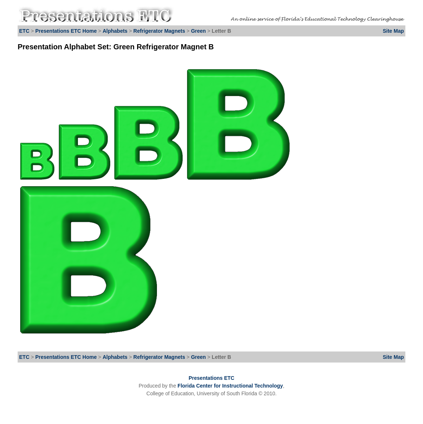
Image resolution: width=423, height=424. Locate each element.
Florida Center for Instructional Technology (230, 386)
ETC (24, 31)
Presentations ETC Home (66, 31)
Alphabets (115, 31)
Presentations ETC (211, 378)
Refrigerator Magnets (159, 31)
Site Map (393, 31)
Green (199, 31)
